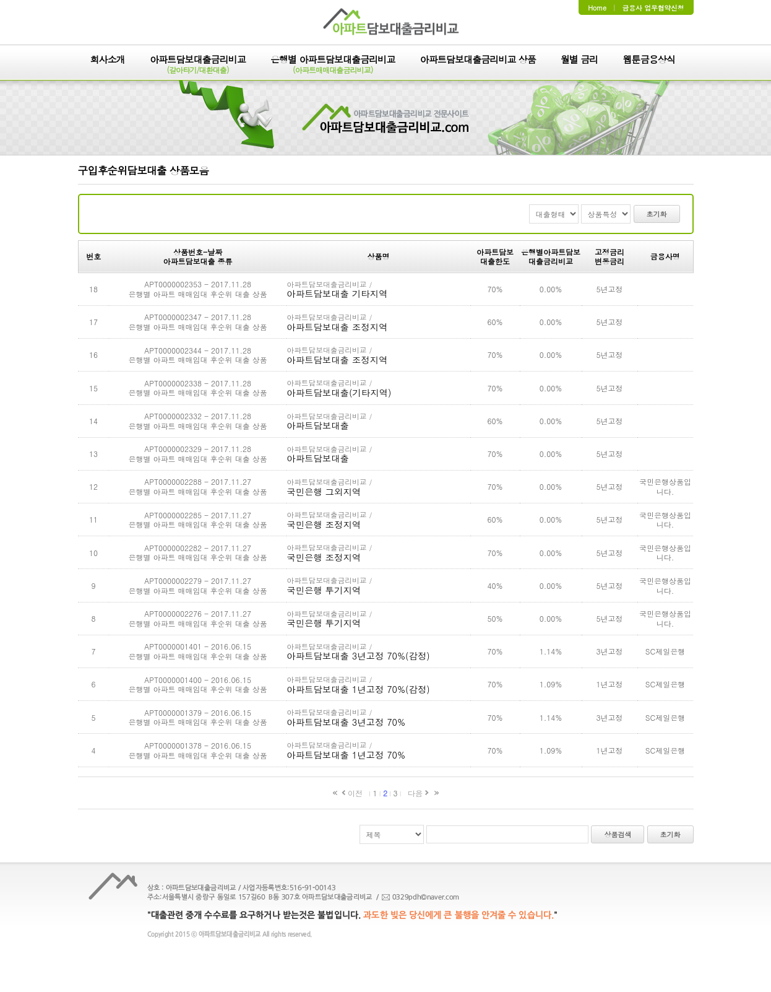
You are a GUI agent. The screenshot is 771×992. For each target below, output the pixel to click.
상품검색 (617, 834)
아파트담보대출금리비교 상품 (478, 60)
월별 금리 (579, 60)
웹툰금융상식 (648, 60)
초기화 (657, 214)
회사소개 (107, 60)
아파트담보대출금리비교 (198, 65)
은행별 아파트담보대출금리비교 (332, 65)
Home (597, 7)
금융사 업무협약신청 (653, 7)
